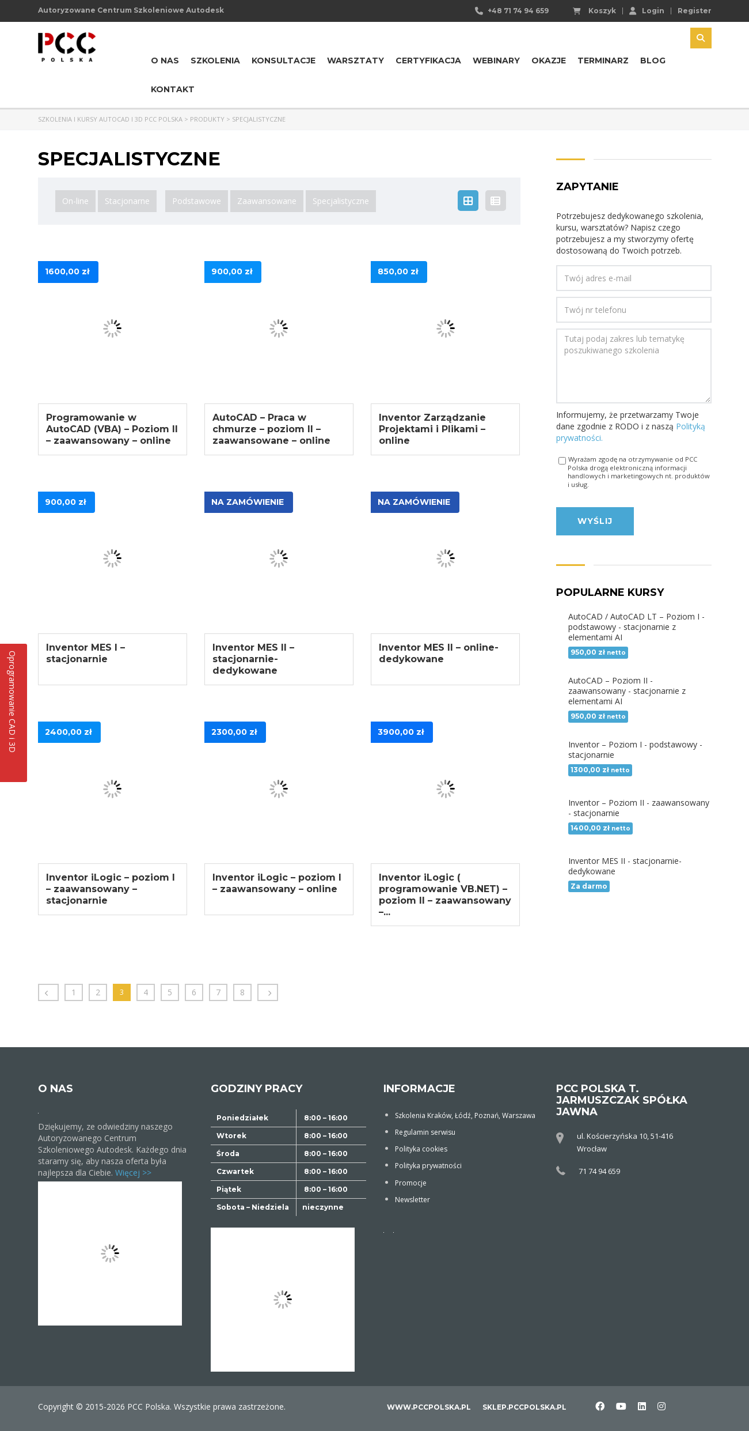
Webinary (496, 60)
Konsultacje (283, 60)
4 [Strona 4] (145, 992)
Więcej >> (133, 1172)
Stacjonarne (127, 200)
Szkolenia (215, 60)
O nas (165, 60)
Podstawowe (196, 200)
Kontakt (173, 89)
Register (695, 10)
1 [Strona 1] (73, 992)
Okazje (548, 60)
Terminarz (603, 60)
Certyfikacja (428, 60)
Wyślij (595, 521)
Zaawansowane (266, 200)
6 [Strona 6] (194, 992)
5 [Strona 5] (170, 992)
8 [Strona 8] (242, 992)
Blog (653, 60)
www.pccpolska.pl (429, 1407)
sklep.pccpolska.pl (524, 1407)
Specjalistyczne (341, 200)
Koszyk (594, 10)
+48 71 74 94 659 (518, 10)
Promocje (411, 1182)
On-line (75, 200)
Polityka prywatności (428, 1166)
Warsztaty (355, 60)
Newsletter (412, 1199)
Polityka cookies (421, 1149)
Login (646, 10)
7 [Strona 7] (218, 992)
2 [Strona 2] (98, 992)
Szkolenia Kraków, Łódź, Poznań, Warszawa (465, 1115)
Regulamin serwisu (425, 1132)
